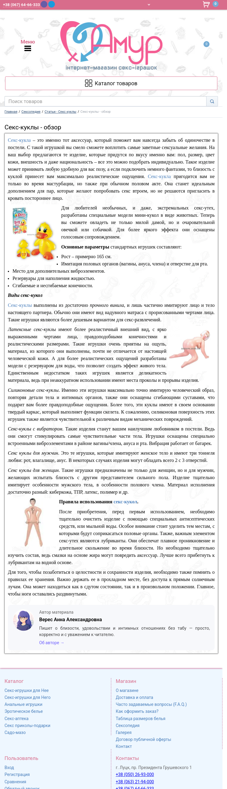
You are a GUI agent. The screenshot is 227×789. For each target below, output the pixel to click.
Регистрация (17, 774)
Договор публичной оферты (143, 739)
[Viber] (44, 4)
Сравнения (15, 781)
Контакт (124, 746)
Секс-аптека (17, 718)
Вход (9, 767)
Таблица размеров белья (141, 718)
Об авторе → (52, 642)
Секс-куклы (20, 305)
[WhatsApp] (59, 4)
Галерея (123, 732)
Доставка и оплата (134, 697)
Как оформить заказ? (137, 711)
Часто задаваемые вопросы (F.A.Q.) (151, 704)
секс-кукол (125, 501)
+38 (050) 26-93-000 (135, 774)
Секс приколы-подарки (27, 725)
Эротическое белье (24, 711)
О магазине (127, 690)
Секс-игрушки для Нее (27, 690)
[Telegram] (51, 4)
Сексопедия (128, 725)
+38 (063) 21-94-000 (135, 781)
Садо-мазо (15, 732)
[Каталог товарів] (111, 83)
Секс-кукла (19, 140)
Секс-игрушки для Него (28, 697)
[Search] (212, 101)
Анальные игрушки (24, 704)
